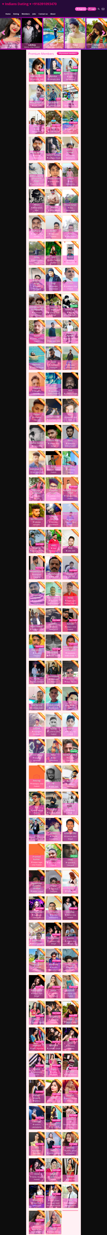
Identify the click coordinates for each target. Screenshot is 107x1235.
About (52, 9)
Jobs (34, 9)
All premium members (68, 50)
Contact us (43, 9)
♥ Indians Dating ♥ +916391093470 (29, 4)
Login (91, 9)
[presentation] (3, 29)
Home (8, 9)
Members (26, 9)
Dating (16, 9)
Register (81, 9)
